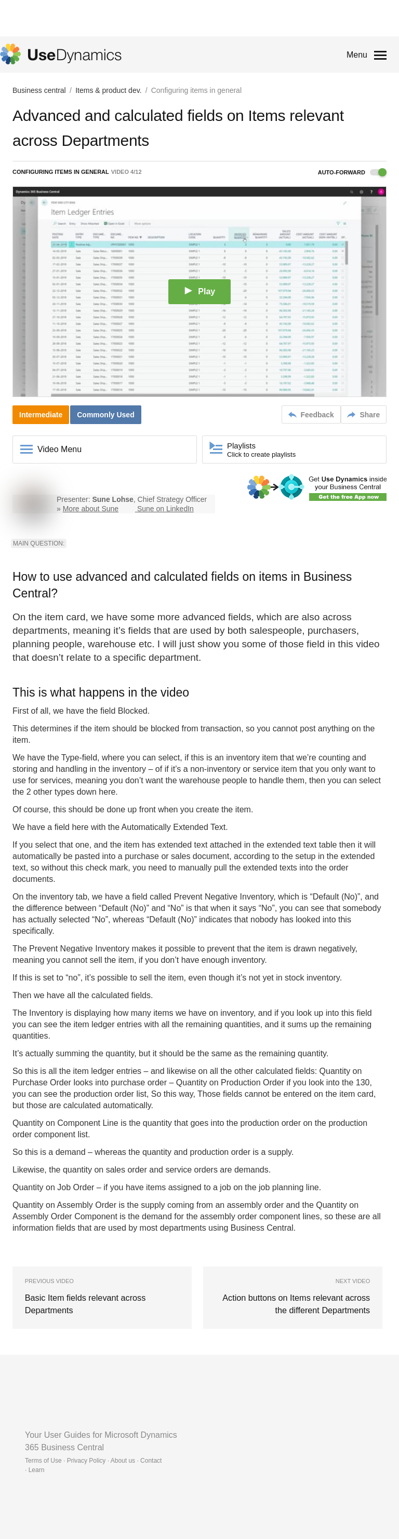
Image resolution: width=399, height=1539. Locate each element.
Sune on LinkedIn (165, 509)
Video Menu (59, 449)
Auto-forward (352, 172)
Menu (357, 54)
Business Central (262, 1227)
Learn (37, 1470)
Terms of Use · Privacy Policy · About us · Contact (93, 1460)
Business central (39, 90)
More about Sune (90, 509)
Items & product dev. (108, 90)
